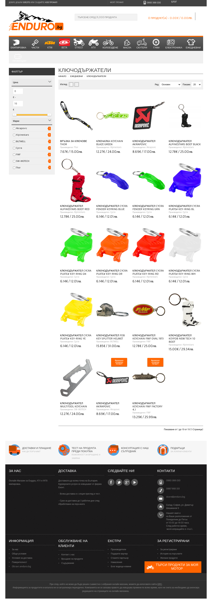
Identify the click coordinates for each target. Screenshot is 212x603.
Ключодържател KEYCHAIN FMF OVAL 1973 (148, 337)
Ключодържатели (96, 76)
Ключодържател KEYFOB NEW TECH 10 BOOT (182, 338)
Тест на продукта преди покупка (84, 449)
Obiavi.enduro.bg (21, 566)
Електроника (173, 43)
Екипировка (18, 43)
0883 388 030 (154, 2)
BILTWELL (21, 141)
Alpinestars (22, 134)
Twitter (119, 482)
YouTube (134, 482)
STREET (79, 43)
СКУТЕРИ (141, 43)
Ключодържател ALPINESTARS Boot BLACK (185, 142)
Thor (18, 167)
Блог (174, 1)
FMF (18, 154)
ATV (93, 43)
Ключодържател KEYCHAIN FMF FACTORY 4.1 (147, 406)
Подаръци (178, 448)
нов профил (51, 2)
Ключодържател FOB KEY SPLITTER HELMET (110, 337)
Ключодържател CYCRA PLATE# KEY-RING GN (75, 272)
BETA (64, 43)
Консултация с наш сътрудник (135, 449)
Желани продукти (169, 558)
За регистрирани (168, 549)
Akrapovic (21, 128)
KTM (49, 43)
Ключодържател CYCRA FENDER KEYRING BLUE (111, 207)
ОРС (159, 584)
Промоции (19, 57)
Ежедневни (193, 43)
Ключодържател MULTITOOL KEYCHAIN (73, 405)
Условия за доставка (22, 558)
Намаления (116, 562)
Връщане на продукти (72, 558)
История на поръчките (171, 553)
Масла (127, 43)
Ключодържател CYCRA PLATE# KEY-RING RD (148, 272)
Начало (62, 76)
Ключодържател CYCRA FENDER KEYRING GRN (148, 207)
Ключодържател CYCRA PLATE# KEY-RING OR (111, 272)
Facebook (111, 482)
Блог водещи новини (121, 566)
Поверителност (19, 562)
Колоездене (110, 43)
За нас (15, 549)
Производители (118, 549)
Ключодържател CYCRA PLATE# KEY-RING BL (184, 207)
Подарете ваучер (119, 553)
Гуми (156, 43)
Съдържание (67, 563)
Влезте (26, 2)
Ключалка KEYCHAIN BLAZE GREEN (109, 142)
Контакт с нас (68, 554)
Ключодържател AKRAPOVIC (143, 142)
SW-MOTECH (22, 161)
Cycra (19, 148)
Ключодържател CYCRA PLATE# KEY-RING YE (75, 337)
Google (126, 482)
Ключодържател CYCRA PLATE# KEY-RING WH (184, 272)
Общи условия (19, 553)
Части (35, 43)
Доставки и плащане (36, 448)
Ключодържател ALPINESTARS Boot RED (74, 207)
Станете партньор (120, 558)
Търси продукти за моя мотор (172, 567)
